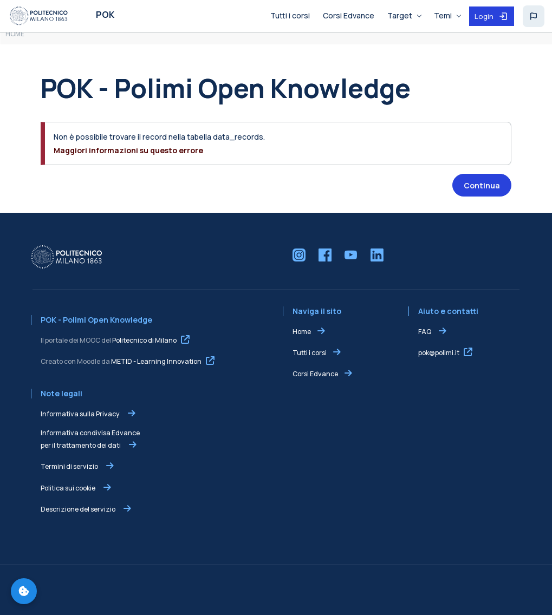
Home (302, 331)
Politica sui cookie (68, 488)
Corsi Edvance (315, 373)
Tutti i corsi (310, 352)
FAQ (425, 331)
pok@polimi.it (438, 352)
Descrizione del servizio (78, 509)
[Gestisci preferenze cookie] (24, 591)
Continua (482, 185)
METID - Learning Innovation (156, 361)
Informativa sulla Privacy (81, 413)
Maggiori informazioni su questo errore (128, 150)
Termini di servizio (70, 466)
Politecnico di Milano (144, 340)
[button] (533, 16)
